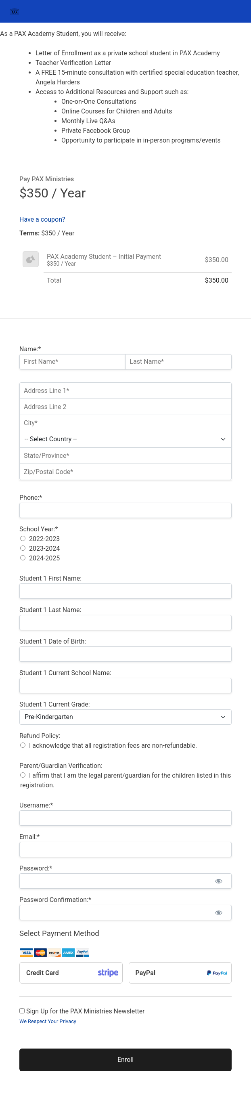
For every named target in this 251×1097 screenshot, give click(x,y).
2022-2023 (44, 539)
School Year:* (38, 529)
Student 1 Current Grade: (54, 704)
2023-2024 (44, 548)
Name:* (30, 349)
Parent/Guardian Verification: (60, 766)
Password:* (35, 868)
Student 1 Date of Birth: (52, 641)
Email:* (29, 837)
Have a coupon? (42, 219)
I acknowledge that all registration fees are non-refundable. (113, 745)
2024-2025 (44, 558)
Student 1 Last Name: (50, 610)
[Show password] (218, 881)
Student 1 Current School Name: (65, 673)
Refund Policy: (39, 736)
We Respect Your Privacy (47, 1021)
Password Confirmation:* (55, 900)
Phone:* (30, 497)
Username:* (36, 805)
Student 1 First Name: (50, 578)
